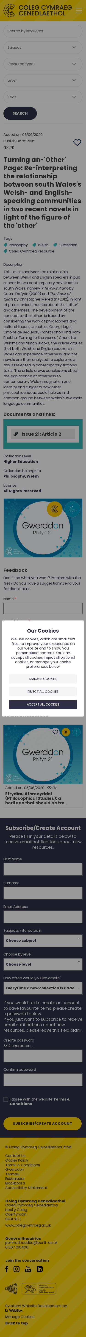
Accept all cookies (43, 704)
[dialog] (43, 668)
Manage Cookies (43, 679)
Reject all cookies (43, 691)
